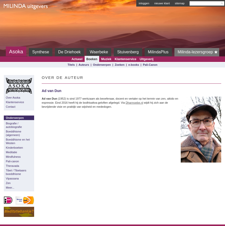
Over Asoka (13, 97)
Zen (8, 183)
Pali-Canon (150, 64)
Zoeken (120, 64)
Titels (71, 64)
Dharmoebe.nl (134, 102)
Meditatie (11, 152)
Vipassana (12, 178)
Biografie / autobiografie (14, 125)
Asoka (16, 51)
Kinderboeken (14, 147)
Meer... (10, 187)
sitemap (180, 3)
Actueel (77, 59)
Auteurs (84, 64)
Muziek (106, 59)
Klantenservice (125, 59)
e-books (133, 64)
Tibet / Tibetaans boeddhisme (16, 172)
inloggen (144, 3)
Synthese (40, 52)
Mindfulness (13, 156)
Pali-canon (12, 161)
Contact (10, 106)
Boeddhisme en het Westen (18, 141)
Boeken (91, 59)
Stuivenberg (128, 52)
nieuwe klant (162, 3)
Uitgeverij (146, 59)
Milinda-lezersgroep (198, 52)
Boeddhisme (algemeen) (13, 133)
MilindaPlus (158, 52)
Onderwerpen (102, 64)
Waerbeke (99, 52)
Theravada (12, 165)
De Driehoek (69, 52)
